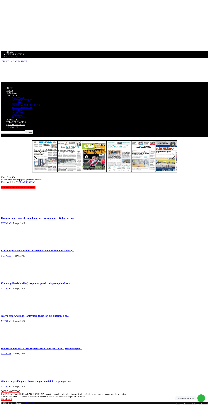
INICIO (9, 52)
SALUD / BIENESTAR (22, 107)
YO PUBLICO (12, 120)
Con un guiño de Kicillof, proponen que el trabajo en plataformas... (37, 283)
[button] (173, 156)
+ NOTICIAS (12, 95)
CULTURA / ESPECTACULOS (26, 105)
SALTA (9, 90)
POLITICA (17, 115)
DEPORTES (17, 103)
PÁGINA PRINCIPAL (25, 182)
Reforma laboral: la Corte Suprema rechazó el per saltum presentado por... (41, 348)
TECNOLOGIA (19, 117)
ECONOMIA (17, 112)
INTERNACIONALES (22, 100)
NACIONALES (19, 98)
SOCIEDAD (11, 93)
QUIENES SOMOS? (15, 54)
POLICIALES (18, 110)
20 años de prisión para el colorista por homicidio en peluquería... (36, 381)
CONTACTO (12, 57)
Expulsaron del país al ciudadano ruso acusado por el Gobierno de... (37, 218)
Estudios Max (30, 403)
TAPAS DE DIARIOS (16, 122)
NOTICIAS (6, 223)
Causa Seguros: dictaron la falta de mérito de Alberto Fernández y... (37, 250)
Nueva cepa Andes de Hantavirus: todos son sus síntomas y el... (35, 315)
